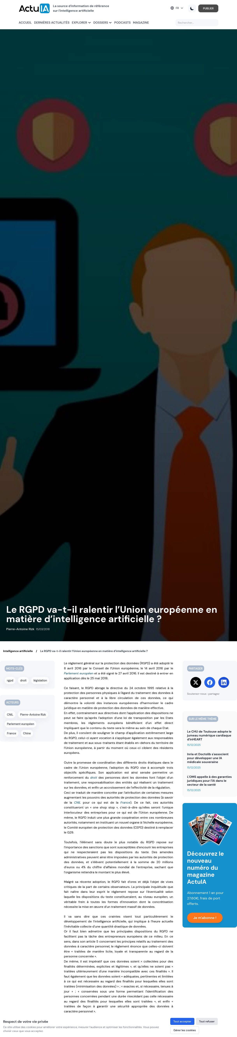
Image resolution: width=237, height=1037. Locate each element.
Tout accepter (182, 1021)
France (125, 802)
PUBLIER (208, 8)
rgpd (10, 680)
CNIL (77, 802)
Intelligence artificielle (18, 651)
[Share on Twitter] (195, 682)
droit (93, 778)
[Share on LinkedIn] (223, 682)
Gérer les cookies (185, 1030)
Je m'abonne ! (205, 917)
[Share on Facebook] (209, 682)
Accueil (25, 22)
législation (40, 680)
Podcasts (122, 22)
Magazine (141, 22)
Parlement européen (78, 673)
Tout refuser (207, 1021)
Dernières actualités (51, 22)
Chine (27, 732)
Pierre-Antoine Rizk (33, 714)
